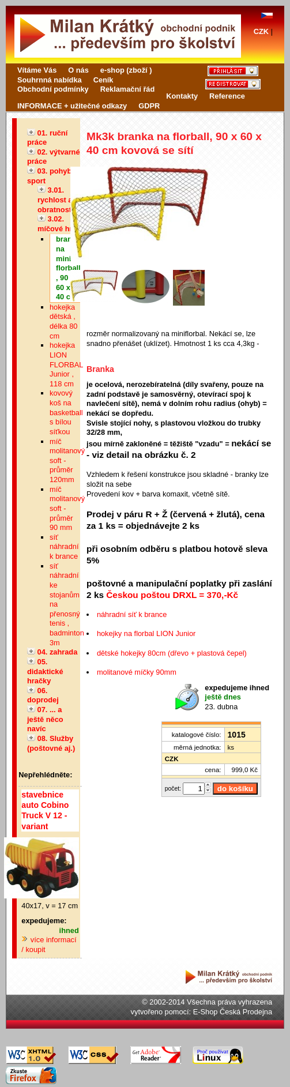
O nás (78, 70)
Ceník (103, 80)
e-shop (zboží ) (126, 70)
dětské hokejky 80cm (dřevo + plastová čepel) (172, 653)
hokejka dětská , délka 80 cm (63, 321)
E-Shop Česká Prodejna (232, 1011)
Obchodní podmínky (53, 89)
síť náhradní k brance (64, 547)
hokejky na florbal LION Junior (146, 633)
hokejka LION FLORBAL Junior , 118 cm (66, 364)
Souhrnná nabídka (49, 80)
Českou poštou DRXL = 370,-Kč (172, 595)
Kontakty (182, 96)
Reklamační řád (127, 89)
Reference (227, 96)
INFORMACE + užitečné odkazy (72, 105)
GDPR (149, 105)
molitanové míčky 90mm (136, 672)
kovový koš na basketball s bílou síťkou (66, 412)
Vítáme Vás (37, 70)
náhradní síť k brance (132, 614)
